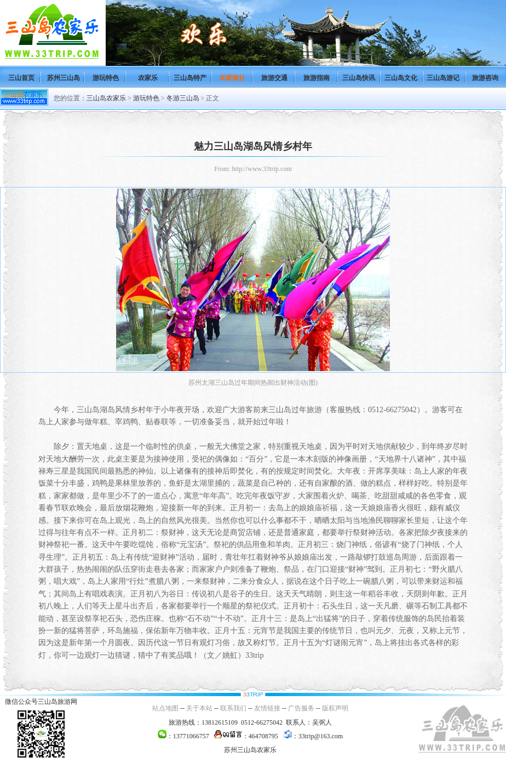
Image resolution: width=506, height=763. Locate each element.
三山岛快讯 (358, 78)
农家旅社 (232, 78)
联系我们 (233, 708)
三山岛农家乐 (106, 98)
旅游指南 (316, 78)
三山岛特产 (190, 78)
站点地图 (165, 708)
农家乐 (148, 78)
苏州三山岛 (63, 78)
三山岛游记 (443, 78)
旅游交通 (274, 78)
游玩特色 (106, 78)
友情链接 (267, 708)
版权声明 (335, 708)
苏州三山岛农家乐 (250, 750)
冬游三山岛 (182, 98)
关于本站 (199, 708)
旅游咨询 (485, 78)
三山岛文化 (400, 78)
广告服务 (301, 708)
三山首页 (21, 78)
